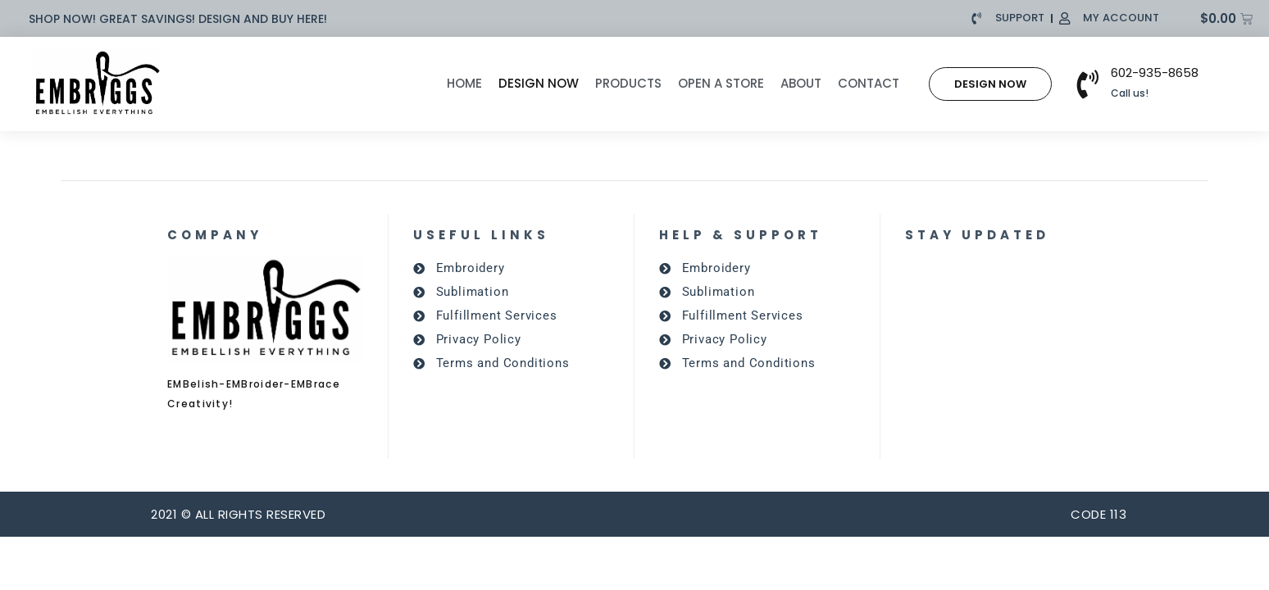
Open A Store (721, 83)
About (800, 83)
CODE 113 (1098, 514)
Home (464, 83)
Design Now (538, 83)
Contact (868, 83)
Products (628, 83)
